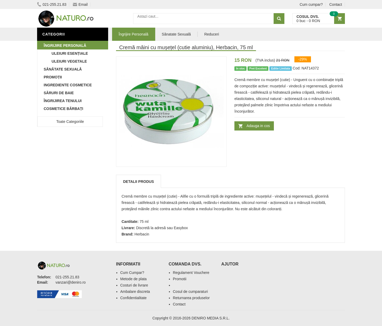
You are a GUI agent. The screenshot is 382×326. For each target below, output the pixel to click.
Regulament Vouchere (191, 272)
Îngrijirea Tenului (63, 101)
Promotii (179, 279)
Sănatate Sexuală (176, 34)
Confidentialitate (133, 298)
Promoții (53, 77)
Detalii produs (138, 181)
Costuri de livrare (134, 285)
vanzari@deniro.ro (71, 282)
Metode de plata (133, 279)
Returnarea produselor (191, 298)
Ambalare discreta (135, 291)
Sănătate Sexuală (63, 69)
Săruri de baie (59, 93)
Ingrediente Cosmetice (68, 85)
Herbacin (141, 234)
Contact (335, 4)
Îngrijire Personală (65, 45)
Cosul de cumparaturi (190, 291)
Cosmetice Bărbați (63, 109)
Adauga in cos (258, 126)
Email (80, 4)
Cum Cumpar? (132, 272)
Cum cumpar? (311, 4)
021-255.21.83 (51, 4)
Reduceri (211, 34)
